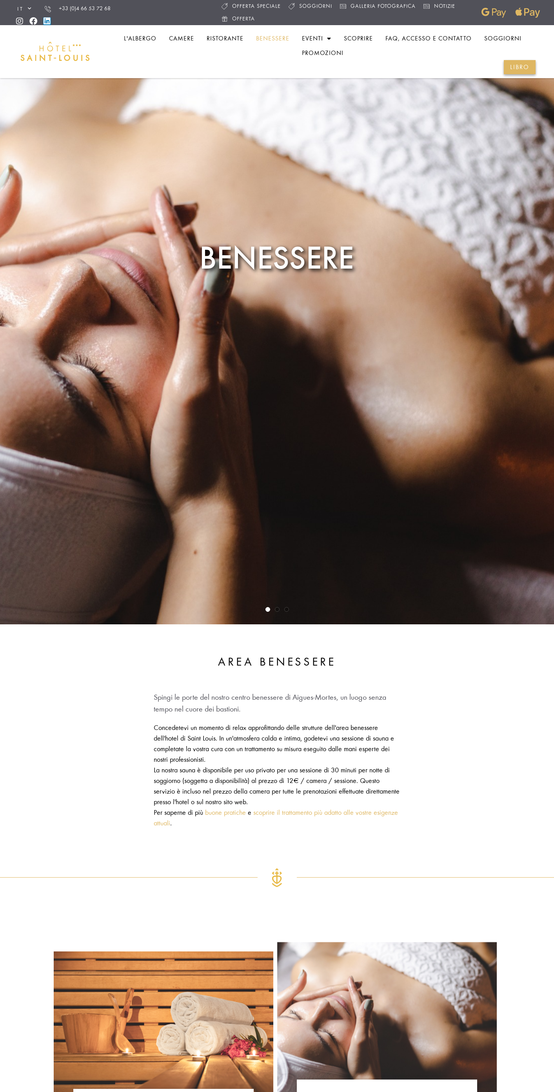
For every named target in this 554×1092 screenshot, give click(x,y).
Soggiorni (310, 6)
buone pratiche (225, 812)
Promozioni (322, 53)
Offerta (238, 18)
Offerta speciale (251, 6)
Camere (181, 38)
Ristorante (225, 38)
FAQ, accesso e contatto (428, 38)
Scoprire (358, 38)
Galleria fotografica (378, 6)
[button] (267, 609)
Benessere (272, 38)
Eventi (316, 38)
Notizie (439, 6)
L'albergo (140, 38)
